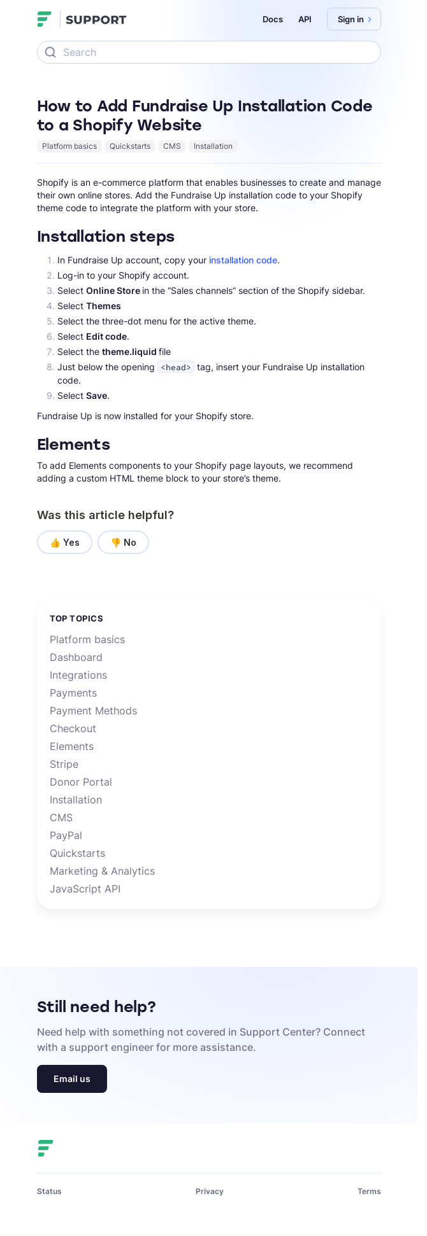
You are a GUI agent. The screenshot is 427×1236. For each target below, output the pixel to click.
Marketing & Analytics (102, 871)
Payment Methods (93, 710)
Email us (72, 1078)
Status (49, 1191)
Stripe (64, 764)
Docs (273, 19)
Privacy (210, 1191)
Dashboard (76, 657)
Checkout (73, 728)
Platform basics (69, 146)
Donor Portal (81, 781)
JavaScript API (85, 888)
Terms (369, 1191)
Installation (213, 146)
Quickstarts (130, 146)
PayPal (66, 835)
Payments (73, 692)
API (305, 19)
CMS (172, 146)
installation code (243, 259)
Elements (72, 746)
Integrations (78, 675)
